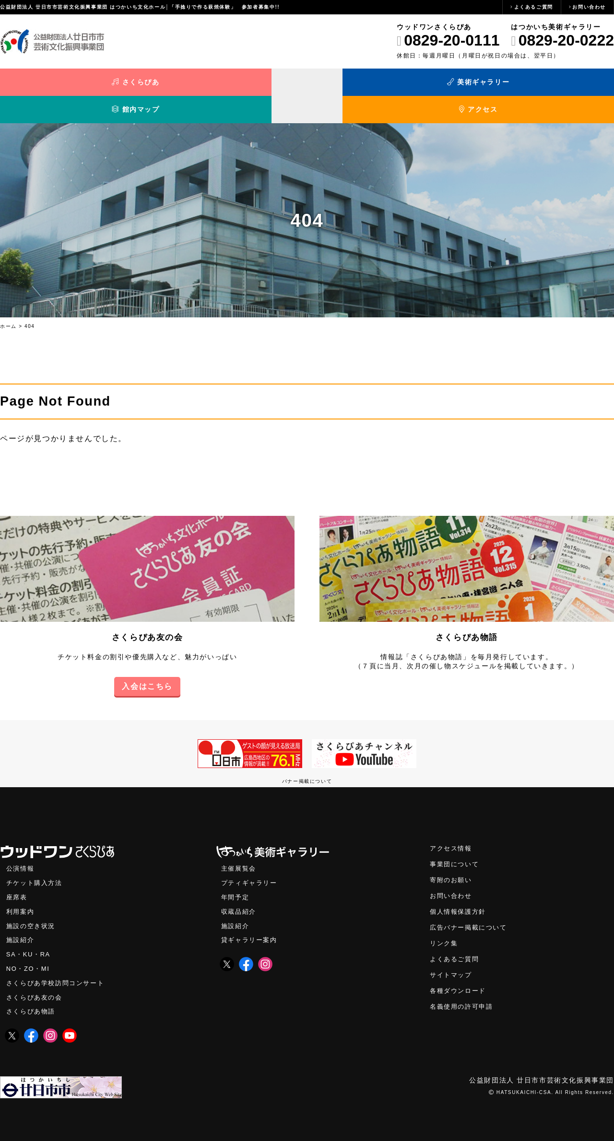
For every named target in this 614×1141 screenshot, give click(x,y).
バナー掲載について (307, 760)
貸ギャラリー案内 (251, 922)
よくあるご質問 (533, 7)
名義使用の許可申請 (463, 991)
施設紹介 (21, 922)
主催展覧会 (240, 848)
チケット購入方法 (36, 863)
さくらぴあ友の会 (147, 616)
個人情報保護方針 (460, 893)
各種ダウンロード (460, 974)
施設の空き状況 (32, 907)
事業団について (456, 844)
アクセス (537, 85)
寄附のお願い (452, 860)
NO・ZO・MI (29, 951)
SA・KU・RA (29, 937)
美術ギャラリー (230, 85)
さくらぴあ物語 (466, 616)
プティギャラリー (251, 863)
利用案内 (21, 892)
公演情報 (21, 848)
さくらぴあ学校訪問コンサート (58, 966)
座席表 (17, 878)
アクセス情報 (452, 828)
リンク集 (445, 926)
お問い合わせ (589, 7)
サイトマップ (452, 958)
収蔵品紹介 (240, 892)
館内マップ (384, 85)
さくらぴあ (77, 85)
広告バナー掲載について (471, 909)
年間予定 (236, 878)
